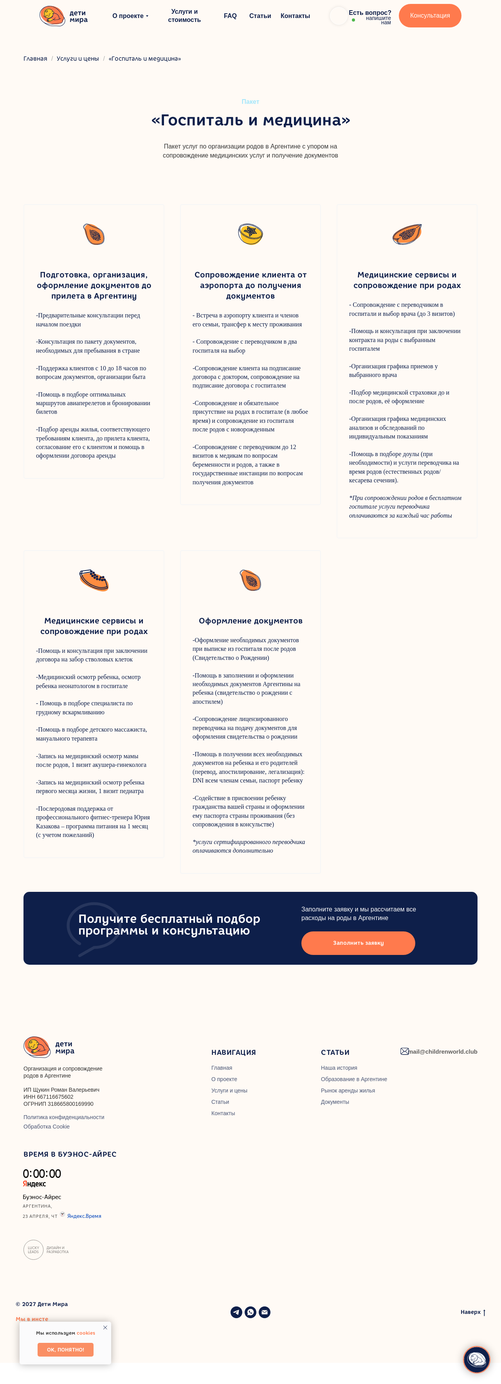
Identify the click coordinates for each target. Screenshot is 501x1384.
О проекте (128, 16)
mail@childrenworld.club (443, 1072)
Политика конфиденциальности (64, 1138)
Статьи (260, 16)
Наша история (339, 1089)
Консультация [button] (430, 15)
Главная (35, 58)
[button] (361, 15)
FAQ (230, 16)
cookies (86, 1333)
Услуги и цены (78, 58)
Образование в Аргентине (354, 1100)
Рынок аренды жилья (348, 1112)
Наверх (473, 1333)
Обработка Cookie (46, 1148)
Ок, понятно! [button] (65, 1350)
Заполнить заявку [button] (358, 964)
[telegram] (236, 1333)
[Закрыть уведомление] (105, 1327)
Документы (335, 1123)
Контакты (295, 16)
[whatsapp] (250, 1333)
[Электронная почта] (264, 1333)
